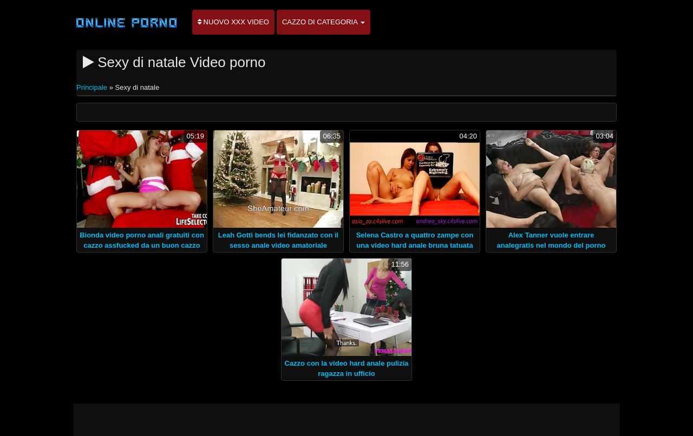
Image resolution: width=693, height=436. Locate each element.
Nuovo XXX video (233, 22)
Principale (92, 87)
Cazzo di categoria (323, 22)
